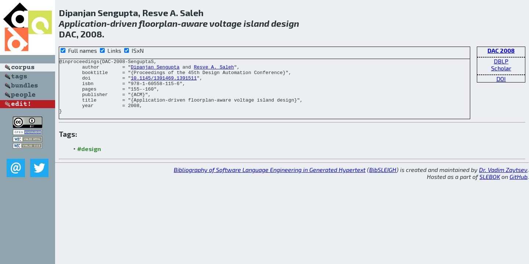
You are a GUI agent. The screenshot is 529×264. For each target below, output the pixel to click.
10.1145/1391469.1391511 (164, 82)
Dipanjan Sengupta (155, 69)
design (285, 23)
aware (194, 23)
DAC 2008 (501, 50)
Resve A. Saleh (214, 69)
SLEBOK (489, 187)
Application (83, 23)
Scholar (501, 68)
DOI (501, 78)
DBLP (501, 61)
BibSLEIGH (382, 180)
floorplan (158, 23)
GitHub (519, 187)
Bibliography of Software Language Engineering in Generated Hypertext (270, 180)
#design (89, 159)
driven (123, 23)
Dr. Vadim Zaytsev (503, 180)
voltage (225, 23)
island (256, 23)
